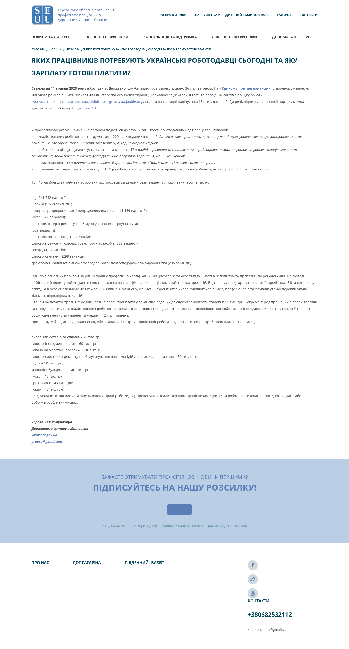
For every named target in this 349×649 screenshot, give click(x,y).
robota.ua (55, 101)
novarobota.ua (76, 101)
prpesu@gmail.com (47, 441)
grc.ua (114, 101)
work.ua (38, 101)
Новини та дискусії (51, 36)
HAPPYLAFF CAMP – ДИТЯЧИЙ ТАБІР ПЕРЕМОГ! (231, 15)
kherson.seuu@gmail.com (269, 629)
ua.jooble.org (131, 101)
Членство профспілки (107, 36)
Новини (55, 49)
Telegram (79, 108)
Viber (96, 108)
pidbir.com (98, 101)
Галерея (284, 15)
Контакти (308, 15)
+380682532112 (270, 614)
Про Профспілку (171, 15)
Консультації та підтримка (170, 36)
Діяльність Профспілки (234, 36)
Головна (38, 49)
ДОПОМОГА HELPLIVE (291, 36)
